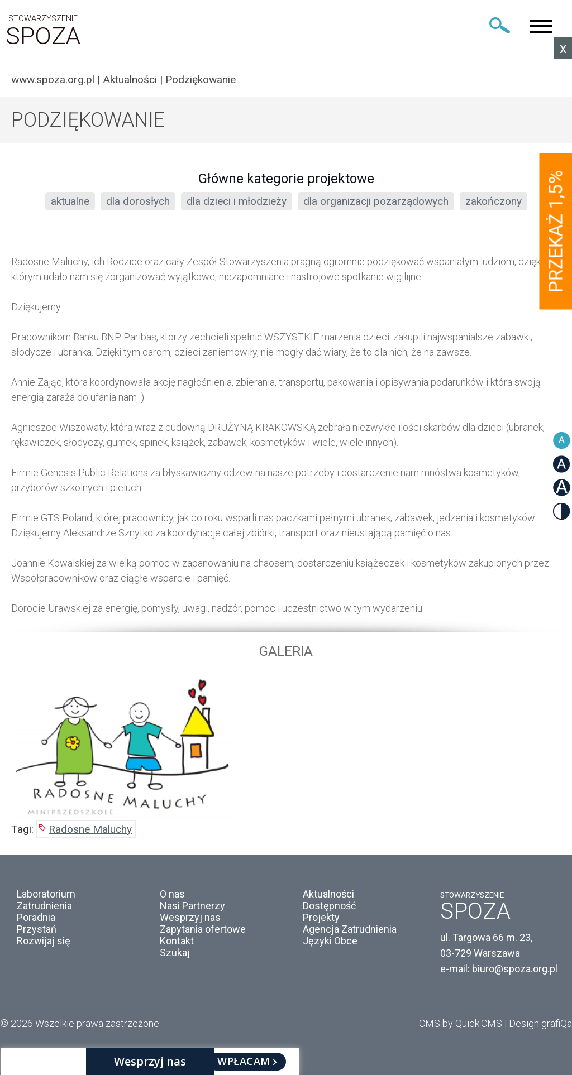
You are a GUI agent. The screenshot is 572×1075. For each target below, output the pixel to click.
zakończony (493, 201)
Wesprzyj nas (190, 917)
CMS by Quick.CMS (460, 1023)
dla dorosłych (138, 201)
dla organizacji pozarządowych (376, 201)
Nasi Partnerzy (192, 905)
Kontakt (177, 941)
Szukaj (175, 952)
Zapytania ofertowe (203, 929)
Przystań (36, 929)
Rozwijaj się (43, 941)
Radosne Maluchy (90, 829)
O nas (172, 894)
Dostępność (329, 905)
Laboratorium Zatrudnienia (46, 899)
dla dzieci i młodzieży (237, 201)
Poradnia (36, 917)
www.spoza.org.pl (52, 79)
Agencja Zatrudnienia (350, 929)
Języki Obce (330, 941)
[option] (286, 745)
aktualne (70, 201)
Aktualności (130, 79)
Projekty (321, 917)
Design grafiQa (540, 1023)
